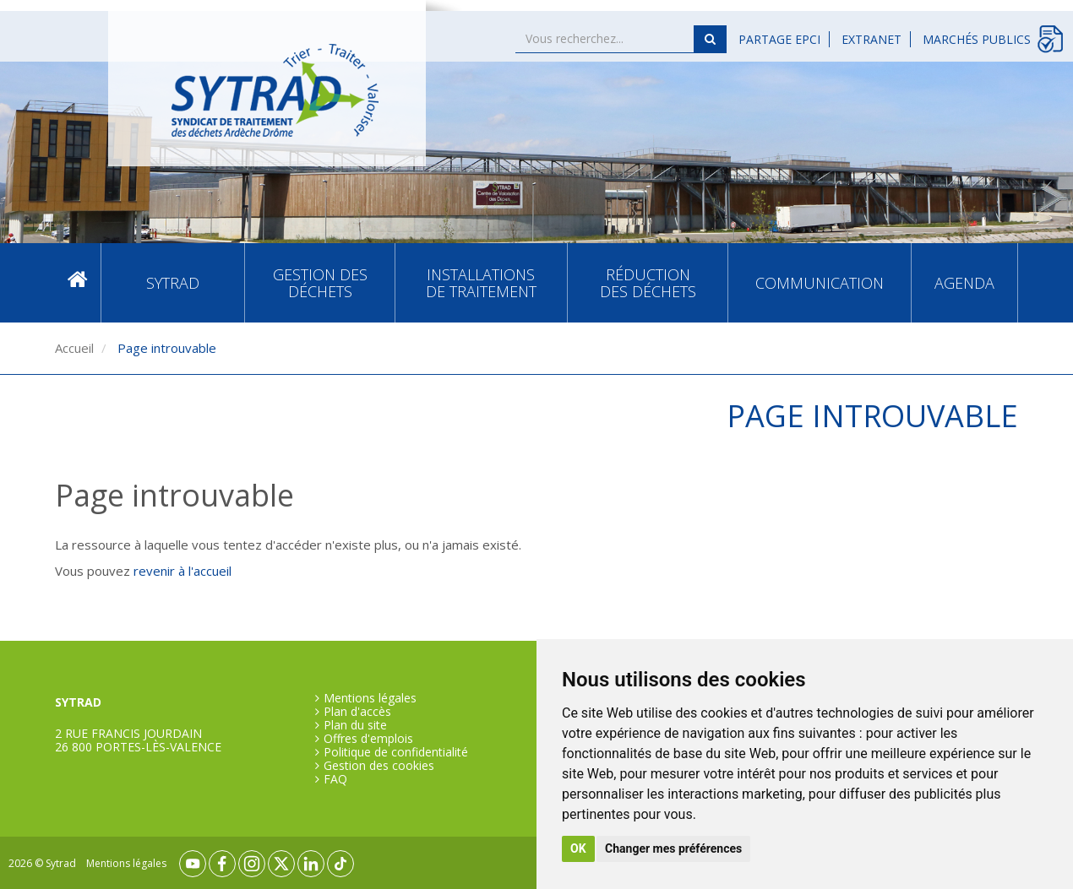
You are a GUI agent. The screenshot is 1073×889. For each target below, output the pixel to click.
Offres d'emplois (368, 738)
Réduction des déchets (648, 282)
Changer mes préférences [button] (673, 848)
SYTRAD (172, 283)
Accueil (78, 283)
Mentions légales (370, 698)
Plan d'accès (357, 711)
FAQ (335, 779)
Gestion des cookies (379, 765)
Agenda (964, 283)
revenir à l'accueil (182, 570)
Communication (819, 283)
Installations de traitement (481, 282)
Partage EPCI (779, 39)
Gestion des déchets (320, 282)
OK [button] (578, 848)
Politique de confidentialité (396, 752)
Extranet (871, 39)
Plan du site (355, 725)
